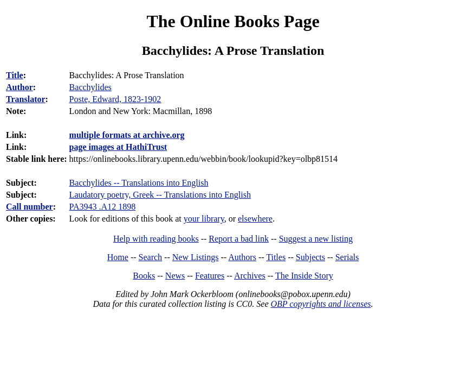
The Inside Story (304, 275)
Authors (242, 257)
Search (151, 257)
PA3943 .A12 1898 (102, 206)
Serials (347, 257)
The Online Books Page (232, 21)
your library (204, 218)
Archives (250, 275)
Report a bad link (239, 238)
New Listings (195, 257)
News (175, 275)
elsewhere (255, 218)
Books (144, 275)
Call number (29, 206)
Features (209, 275)
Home (117, 257)
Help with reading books (156, 238)
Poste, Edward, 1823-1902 (115, 99)
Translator (26, 99)
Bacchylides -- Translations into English (139, 182)
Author (19, 87)
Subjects (310, 257)
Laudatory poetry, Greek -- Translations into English (160, 194)
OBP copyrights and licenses (320, 303)
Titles (276, 257)
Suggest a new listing (316, 238)
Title (14, 75)
